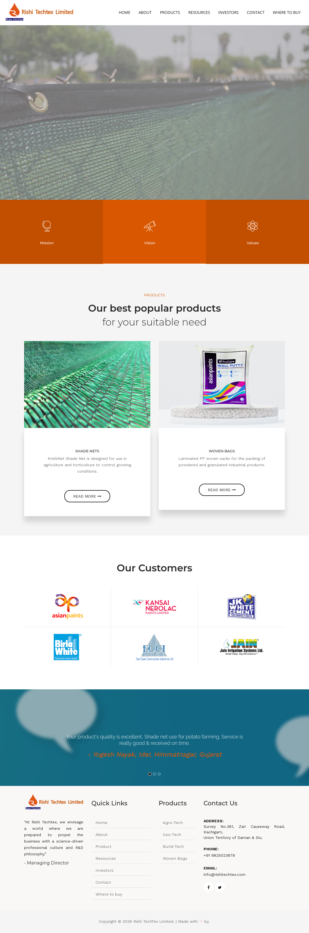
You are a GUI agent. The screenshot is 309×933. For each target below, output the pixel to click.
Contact (255, 12)
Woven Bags (175, 858)
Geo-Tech (172, 834)
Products (170, 12)
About (145, 12)
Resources (199, 12)
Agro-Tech (173, 822)
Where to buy (109, 894)
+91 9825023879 (219, 855)
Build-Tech (173, 846)
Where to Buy (287, 12)
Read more (87, 496)
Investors (228, 12)
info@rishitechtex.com (224, 874)
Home (124, 12)
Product (104, 846)
